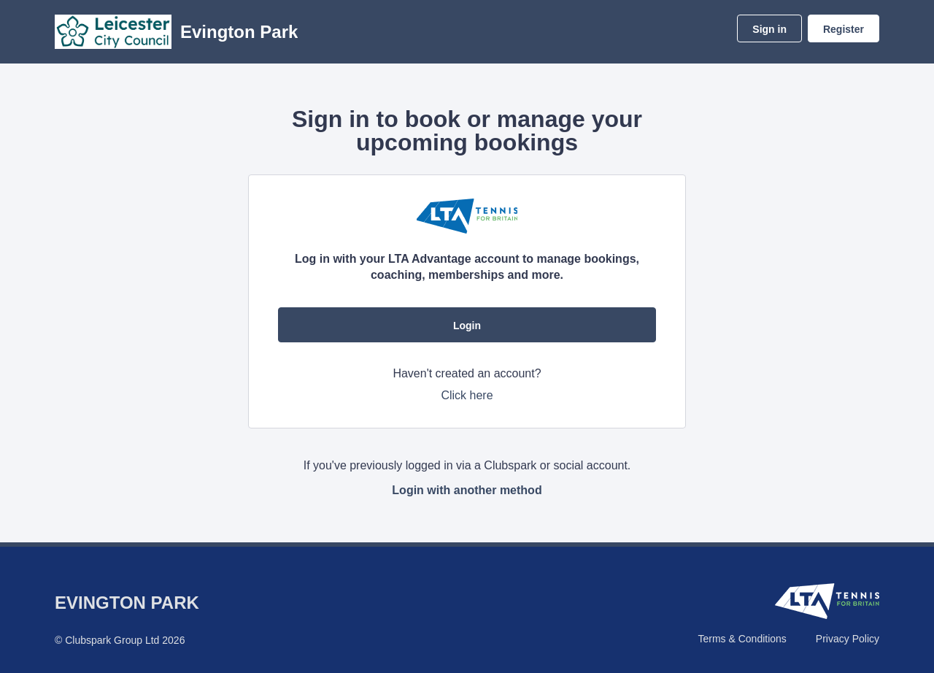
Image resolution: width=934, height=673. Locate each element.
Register (843, 29)
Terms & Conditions (742, 639)
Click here (467, 395)
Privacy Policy (847, 639)
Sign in (769, 29)
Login (467, 325)
